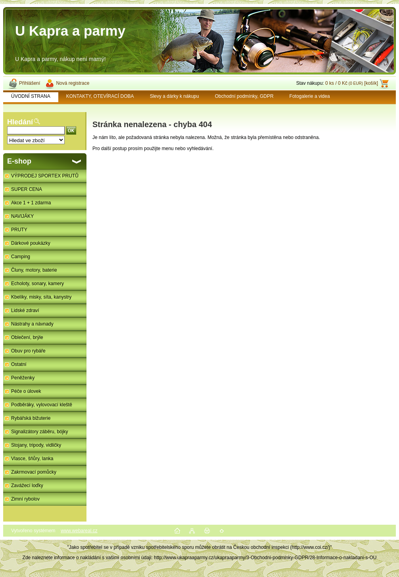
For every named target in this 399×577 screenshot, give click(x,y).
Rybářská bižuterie (30, 418)
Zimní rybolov (25, 499)
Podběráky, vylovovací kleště (41, 405)
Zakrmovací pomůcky (33, 472)
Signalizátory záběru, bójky (39, 431)
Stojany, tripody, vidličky (36, 445)
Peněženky (23, 378)
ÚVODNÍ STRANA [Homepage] (30, 96)
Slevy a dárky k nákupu (174, 96)
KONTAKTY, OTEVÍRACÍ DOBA (100, 96)
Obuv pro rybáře (28, 351)
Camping (20, 256)
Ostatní (19, 364)
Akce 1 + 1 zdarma (31, 203)
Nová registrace (72, 83)
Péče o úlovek (26, 391)
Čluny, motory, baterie (34, 270)
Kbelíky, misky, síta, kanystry (41, 297)
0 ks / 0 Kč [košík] (351, 83)
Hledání (20, 122)
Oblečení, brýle (27, 337)
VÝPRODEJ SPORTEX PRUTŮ (45, 176)
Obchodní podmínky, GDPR (244, 96)
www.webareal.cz (79, 530)
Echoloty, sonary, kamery (37, 283)
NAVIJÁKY (22, 216)
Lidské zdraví (25, 310)
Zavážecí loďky (27, 485)
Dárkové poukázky (30, 243)
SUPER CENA (26, 189)
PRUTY (19, 229)
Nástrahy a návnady (32, 324)
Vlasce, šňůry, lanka (32, 458)
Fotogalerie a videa (310, 96)
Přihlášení (29, 83)
